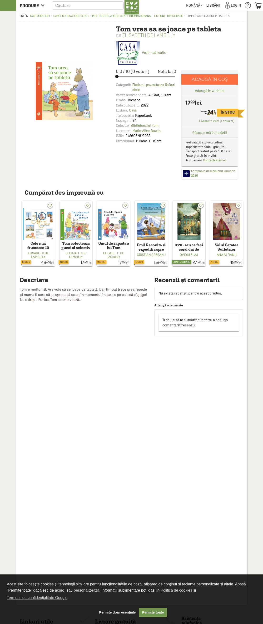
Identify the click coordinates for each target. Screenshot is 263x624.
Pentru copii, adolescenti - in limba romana (121, 16)
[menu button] (33, 5)
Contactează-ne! (214, 160)
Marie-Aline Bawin (147, 131)
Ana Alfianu (227, 255)
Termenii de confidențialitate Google (37, 598)
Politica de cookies (176, 590)
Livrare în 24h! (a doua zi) (216, 121)
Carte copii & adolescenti (71, 16)
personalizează (86, 590)
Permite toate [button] (153, 612)
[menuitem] (194, 5)
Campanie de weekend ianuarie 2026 (213, 173)
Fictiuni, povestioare (168, 16)
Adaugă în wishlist (209, 91)
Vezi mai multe (141, 52)
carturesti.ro (40, 16)
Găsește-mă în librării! (209, 133)
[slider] (146, 76)
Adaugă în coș (210, 79)
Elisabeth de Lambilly (148, 35)
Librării (213, 5)
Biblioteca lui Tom (145, 125)
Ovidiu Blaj (189, 255)
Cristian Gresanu (151, 255)
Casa (133, 110)
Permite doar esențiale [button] (117, 612)
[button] (95, 5)
